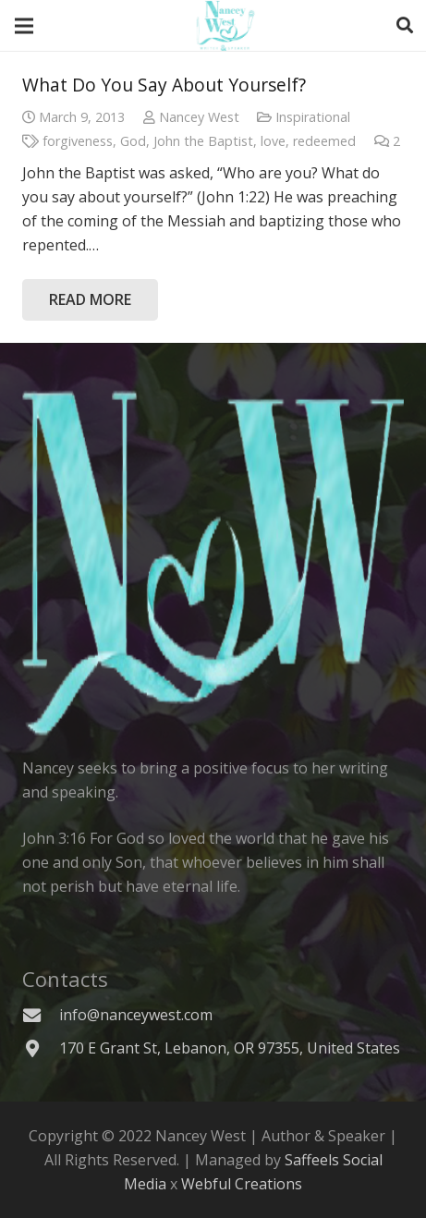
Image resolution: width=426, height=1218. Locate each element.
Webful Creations (241, 1184)
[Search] (404, 25)
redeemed (324, 141)
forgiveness (78, 141)
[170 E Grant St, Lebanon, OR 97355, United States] (40, 1048)
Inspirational (312, 117)
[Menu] (24, 26)
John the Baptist (203, 141)
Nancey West (199, 117)
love (273, 141)
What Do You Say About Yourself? (164, 84)
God (133, 141)
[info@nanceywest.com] (40, 1015)
